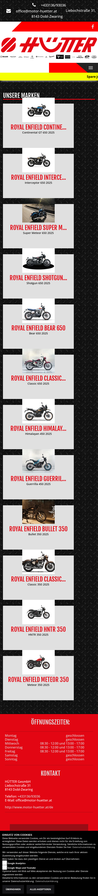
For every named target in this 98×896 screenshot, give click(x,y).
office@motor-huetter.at (36, 11)
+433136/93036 (53, 5)
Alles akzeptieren (40, 889)
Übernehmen (13, 889)
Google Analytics (16, 863)
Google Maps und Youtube (21, 867)
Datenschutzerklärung (83, 847)
